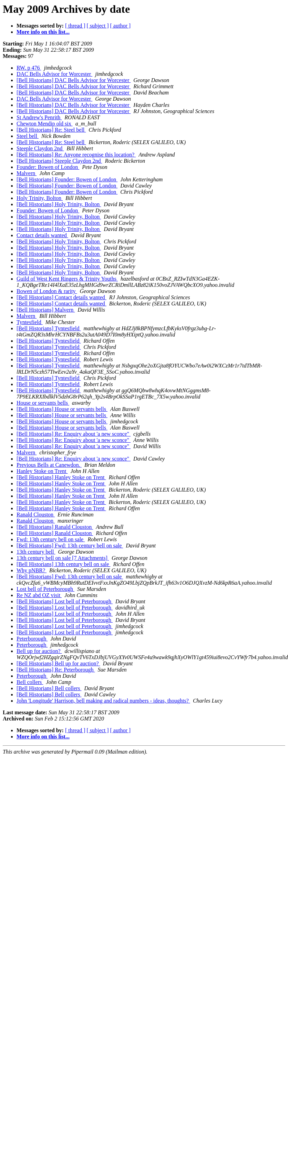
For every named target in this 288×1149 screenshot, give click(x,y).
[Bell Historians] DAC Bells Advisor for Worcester (74, 80)
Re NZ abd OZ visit (39, 595)
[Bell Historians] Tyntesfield (49, 328)
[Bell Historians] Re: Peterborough (56, 670)
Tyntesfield (30, 322)
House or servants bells (43, 403)
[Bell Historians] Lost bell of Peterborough (65, 601)
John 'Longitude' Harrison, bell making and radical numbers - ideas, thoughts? (103, 701)
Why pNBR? (32, 570)
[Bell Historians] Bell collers (49, 688)
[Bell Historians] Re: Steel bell (51, 130)
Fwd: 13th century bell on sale (51, 539)
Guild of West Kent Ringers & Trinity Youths (67, 279)
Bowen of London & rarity (47, 291)
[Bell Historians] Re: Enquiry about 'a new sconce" (74, 434)
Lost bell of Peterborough (45, 589)
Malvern (27, 173)
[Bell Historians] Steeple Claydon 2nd (59, 161)
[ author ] (120, 26)
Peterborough (32, 639)
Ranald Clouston (36, 514)
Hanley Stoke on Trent (42, 471)
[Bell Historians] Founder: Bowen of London (67, 179)
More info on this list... (43, 32)
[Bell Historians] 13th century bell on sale (63, 564)
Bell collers (30, 682)
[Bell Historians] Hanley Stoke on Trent (61, 477)
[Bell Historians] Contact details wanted (61, 297)
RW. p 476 (29, 68)
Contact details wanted (42, 235)
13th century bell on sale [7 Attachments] (63, 558)
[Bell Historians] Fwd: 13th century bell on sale (70, 545)
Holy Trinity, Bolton (40, 198)
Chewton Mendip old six (45, 124)
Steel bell (28, 136)
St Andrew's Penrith (39, 117)
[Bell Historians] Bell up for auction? (58, 663)
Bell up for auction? (39, 651)
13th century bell (36, 552)
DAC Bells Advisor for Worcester (54, 74)
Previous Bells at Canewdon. (49, 465)
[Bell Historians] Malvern (46, 310)
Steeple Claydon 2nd (40, 148)
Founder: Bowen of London (48, 167)
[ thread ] (75, 26)
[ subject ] (98, 26)
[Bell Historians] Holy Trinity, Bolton (59, 204)
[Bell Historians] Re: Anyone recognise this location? (76, 155)
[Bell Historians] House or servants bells (62, 409)
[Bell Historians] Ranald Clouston (55, 527)
